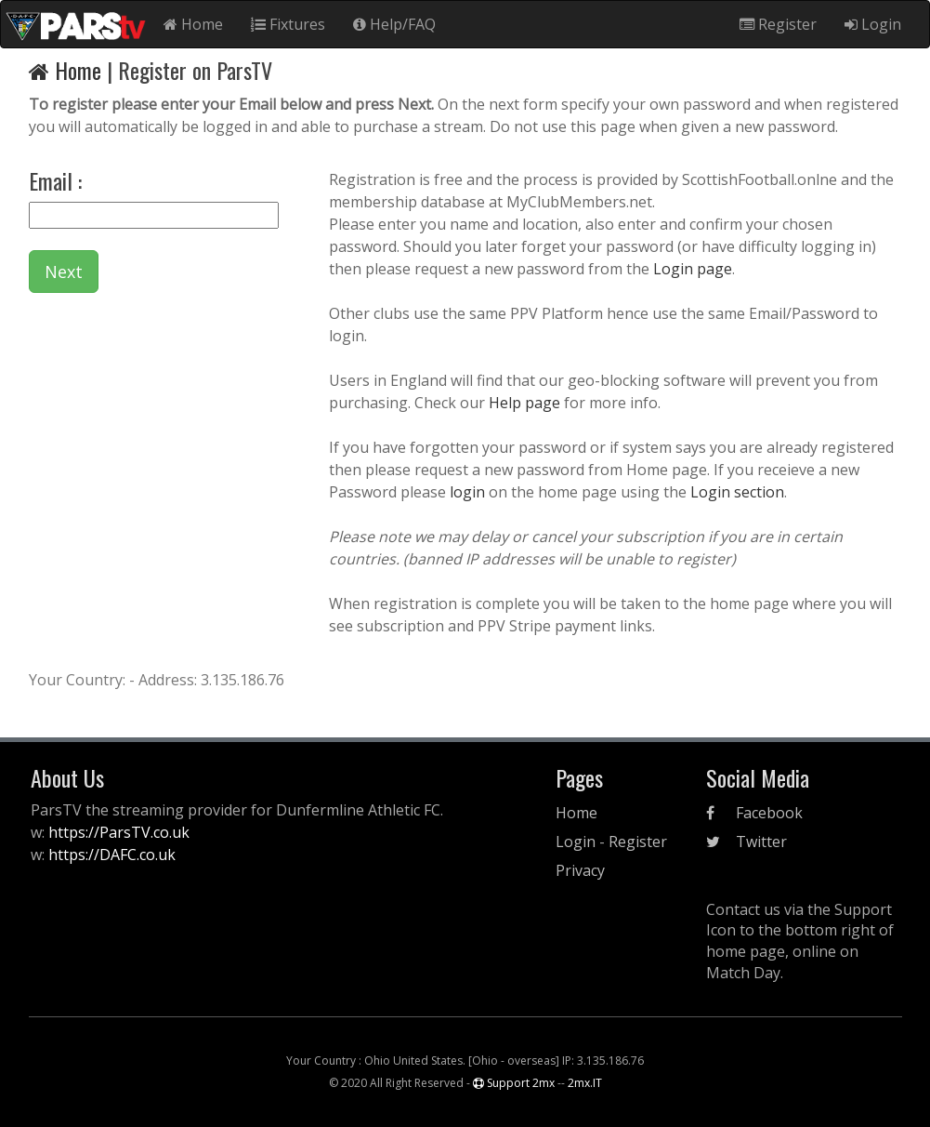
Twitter (746, 841)
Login (873, 24)
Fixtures (288, 24)
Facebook (754, 812)
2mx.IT (585, 1083)
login (469, 492)
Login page (692, 269)
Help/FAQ (394, 24)
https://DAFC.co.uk (112, 854)
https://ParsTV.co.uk (119, 832)
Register (778, 24)
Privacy (580, 870)
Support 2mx (514, 1083)
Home (193, 24)
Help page (524, 402)
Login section (735, 492)
